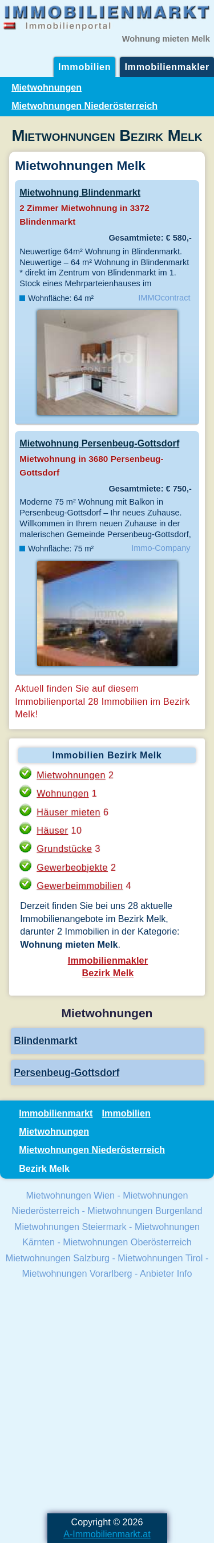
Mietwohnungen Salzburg (58, 1258)
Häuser (52, 830)
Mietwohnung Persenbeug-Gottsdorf (99, 443)
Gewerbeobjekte (72, 867)
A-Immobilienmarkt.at (107, 1534)
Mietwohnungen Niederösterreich (84, 105)
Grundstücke (64, 848)
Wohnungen (62, 793)
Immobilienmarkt (55, 1113)
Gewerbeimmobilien (80, 885)
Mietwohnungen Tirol (160, 1258)
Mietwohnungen (46, 87)
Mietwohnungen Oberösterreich (127, 1242)
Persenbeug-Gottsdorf (66, 1072)
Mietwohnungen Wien (70, 1195)
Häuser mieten (68, 812)
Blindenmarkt (45, 1040)
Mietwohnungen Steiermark (70, 1226)
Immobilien (84, 67)
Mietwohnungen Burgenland (144, 1210)
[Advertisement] (107, 1398)
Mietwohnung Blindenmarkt (79, 192)
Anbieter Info (166, 1273)
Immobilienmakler (166, 67)
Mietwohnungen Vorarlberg (77, 1273)
